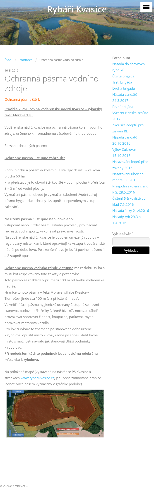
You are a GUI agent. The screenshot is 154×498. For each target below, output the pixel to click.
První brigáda (122, 106)
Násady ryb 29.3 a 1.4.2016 (126, 219)
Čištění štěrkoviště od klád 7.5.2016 (129, 201)
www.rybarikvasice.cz (37, 378)
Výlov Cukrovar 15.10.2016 (124, 152)
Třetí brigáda (122, 82)
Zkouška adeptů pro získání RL (128, 128)
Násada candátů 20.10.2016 (124, 140)
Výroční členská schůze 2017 (130, 115)
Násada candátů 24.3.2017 (124, 97)
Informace (25, 60)
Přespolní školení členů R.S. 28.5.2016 (130, 189)
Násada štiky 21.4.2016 (130, 210)
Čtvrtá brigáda (123, 76)
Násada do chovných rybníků (128, 67)
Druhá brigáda (123, 88)
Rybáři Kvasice (77, 9)
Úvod (8, 60)
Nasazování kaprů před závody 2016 (130, 164)
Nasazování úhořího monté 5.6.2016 (128, 177)
